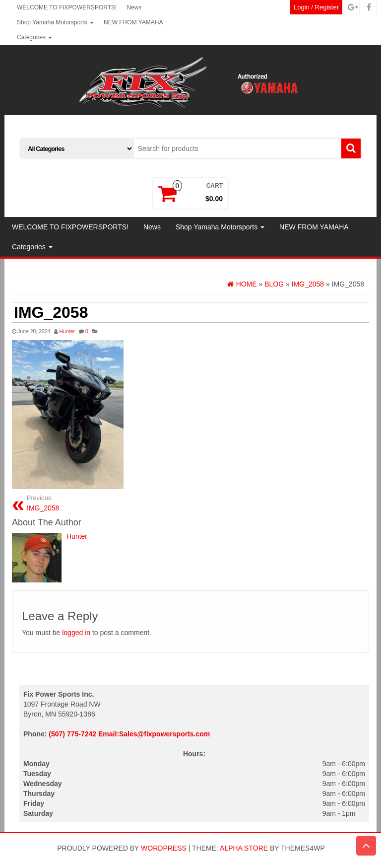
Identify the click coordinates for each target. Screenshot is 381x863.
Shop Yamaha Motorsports (55, 22)
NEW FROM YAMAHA (133, 22)
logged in (76, 633)
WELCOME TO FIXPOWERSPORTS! (67, 7)
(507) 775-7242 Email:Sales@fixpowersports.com (129, 734)
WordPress (164, 848)
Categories (34, 37)
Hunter (67, 331)
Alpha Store (244, 848)
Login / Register (316, 7)
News (134, 7)
